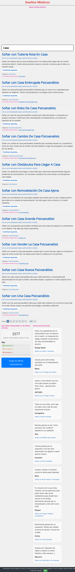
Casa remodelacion (24, 212)
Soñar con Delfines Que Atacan (45, 437)
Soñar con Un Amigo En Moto (44, 396)
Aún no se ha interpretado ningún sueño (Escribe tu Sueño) (19, 58)
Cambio (10, 156)
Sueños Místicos (37, 2)
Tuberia (14, 74)
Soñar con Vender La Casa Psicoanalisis (30, 244)
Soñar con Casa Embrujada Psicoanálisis (30, 82)
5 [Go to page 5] (19, 321)
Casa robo (21, 130)
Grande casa (22, 238)
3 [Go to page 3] (13, 321)
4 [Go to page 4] (16, 321)
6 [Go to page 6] (22, 321)
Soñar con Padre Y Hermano (44, 351)
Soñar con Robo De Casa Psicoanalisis (29, 108)
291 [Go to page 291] (31, 321)
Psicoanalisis (15, 99)
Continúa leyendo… (11, 70)
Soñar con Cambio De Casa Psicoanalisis (30, 136)
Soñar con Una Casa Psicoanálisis (25, 296)
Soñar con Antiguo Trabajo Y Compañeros (44, 515)
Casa (9, 74)
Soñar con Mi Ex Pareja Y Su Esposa (47, 479)
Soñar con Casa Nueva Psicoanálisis (27, 270)
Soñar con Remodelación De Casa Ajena (30, 190)
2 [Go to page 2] (10, 321)
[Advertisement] (37, 28)
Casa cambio (22, 158)
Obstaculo (14, 184)
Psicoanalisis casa (32, 102)
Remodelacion (15, 210)
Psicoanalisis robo (29, 130)
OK (45, 570)
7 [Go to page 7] (25, 321)
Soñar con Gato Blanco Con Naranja (47, 560)
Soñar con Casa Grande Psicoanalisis (28, 219)
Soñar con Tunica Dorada (43, 539)
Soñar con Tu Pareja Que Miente (46, 372)
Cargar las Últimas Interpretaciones (16, 362)
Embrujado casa (23, 102)
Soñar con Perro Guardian (43, 461)
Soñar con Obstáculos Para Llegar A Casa (31, 164)
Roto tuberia (22, 76)
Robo (20, 128)
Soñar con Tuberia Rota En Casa (24, 54)
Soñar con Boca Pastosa (43, 416)
